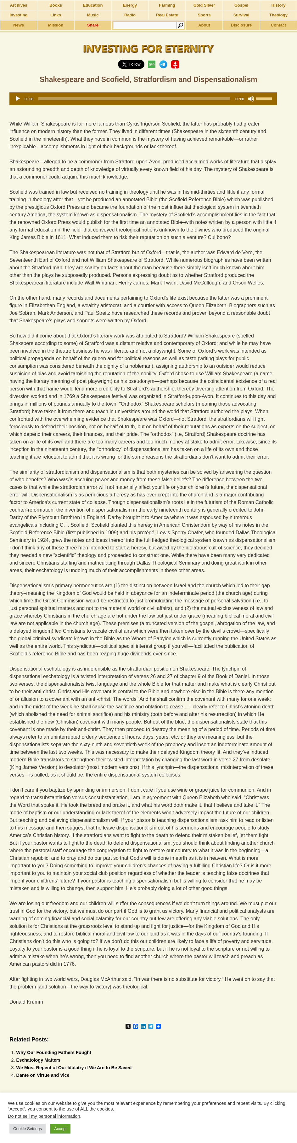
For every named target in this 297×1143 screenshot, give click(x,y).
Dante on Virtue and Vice (43, 1075)
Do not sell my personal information (44, 1116)
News (18, 25)
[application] (143, 98)
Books (55, 5)
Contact (278, 25)
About (204, 25)
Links (55, 15)
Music (93, 15)
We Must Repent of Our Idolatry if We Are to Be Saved (74, 1067)
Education (93, 5)
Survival (241, 15)
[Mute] (251, 99)
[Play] (17, 99)
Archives (18, 5)
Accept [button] (60, 1128)
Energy (130, 5)
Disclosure (241, 25)
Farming (167, 5)
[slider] (134, 98)
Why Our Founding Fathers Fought (53, 1052)
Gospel (241, 5)
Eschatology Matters (38, 1060)
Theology (278, 15)
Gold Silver (204, 5)
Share (92, 25)
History (279, 5)
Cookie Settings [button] (27, 1128)
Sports (204, 15)
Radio (130, 15)
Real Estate (167, 15)
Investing (18, 15)
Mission (55, 25)
